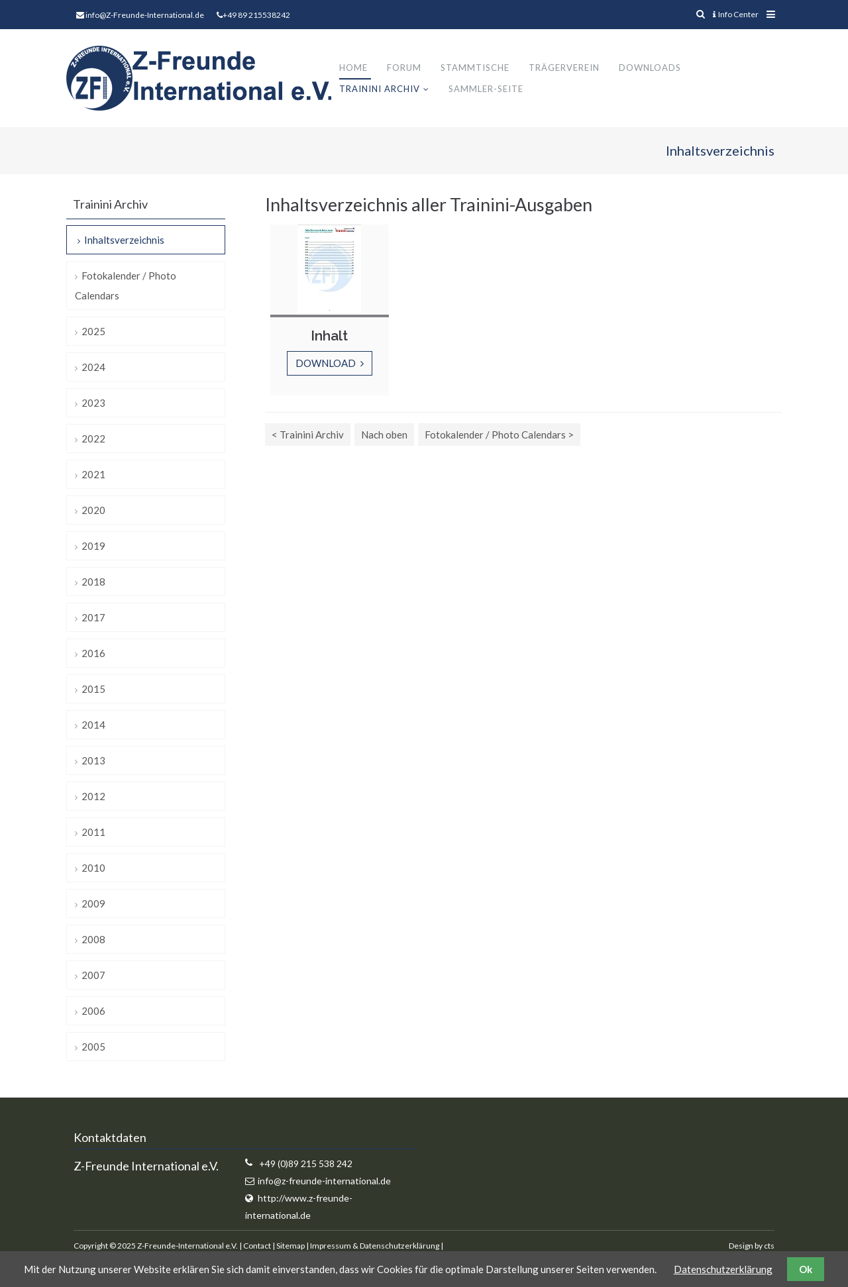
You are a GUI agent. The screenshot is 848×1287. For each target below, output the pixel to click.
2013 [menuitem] (93, 760)
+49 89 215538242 (256, 15)
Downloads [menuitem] (650, 67)
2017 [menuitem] (93, 617)
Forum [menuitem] (404, 67)
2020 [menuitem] (93, 510)
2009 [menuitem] (93, 903)
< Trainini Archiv (308, 434)
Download (326, 363)
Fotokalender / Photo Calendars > (499, 434)
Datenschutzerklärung (723, 1269)
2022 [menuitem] (93, 438)
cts (769, 1246)
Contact (257, 1246)
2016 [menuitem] (93, 653)
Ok (805, 1269)
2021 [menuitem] (93, 474)
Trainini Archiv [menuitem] (379, 88)
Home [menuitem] (353, 67)
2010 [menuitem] (93, 868)
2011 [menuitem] (93, 832)
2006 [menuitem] (93, 1011)
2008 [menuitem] (93, 939)
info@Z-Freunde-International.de (144, 15)
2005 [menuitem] (93, 1047)
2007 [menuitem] (93, 975)
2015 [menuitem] (93, 689)
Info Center (736, 14)
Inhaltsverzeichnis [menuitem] (124, 240)
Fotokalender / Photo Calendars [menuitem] (125, 285)
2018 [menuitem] (93, 582)
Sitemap (290, 1246)
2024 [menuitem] (93, 367)
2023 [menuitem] (93, 403)
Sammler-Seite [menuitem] (486, 88)
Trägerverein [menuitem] (564, 67)
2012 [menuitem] (93, 796)
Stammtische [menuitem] (475, 67)
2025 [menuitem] (93, 331)
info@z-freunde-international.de (324, 1180)
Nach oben (384, 434)
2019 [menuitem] (93, 546)
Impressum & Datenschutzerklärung (374, 1246)
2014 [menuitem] (93, 725)
